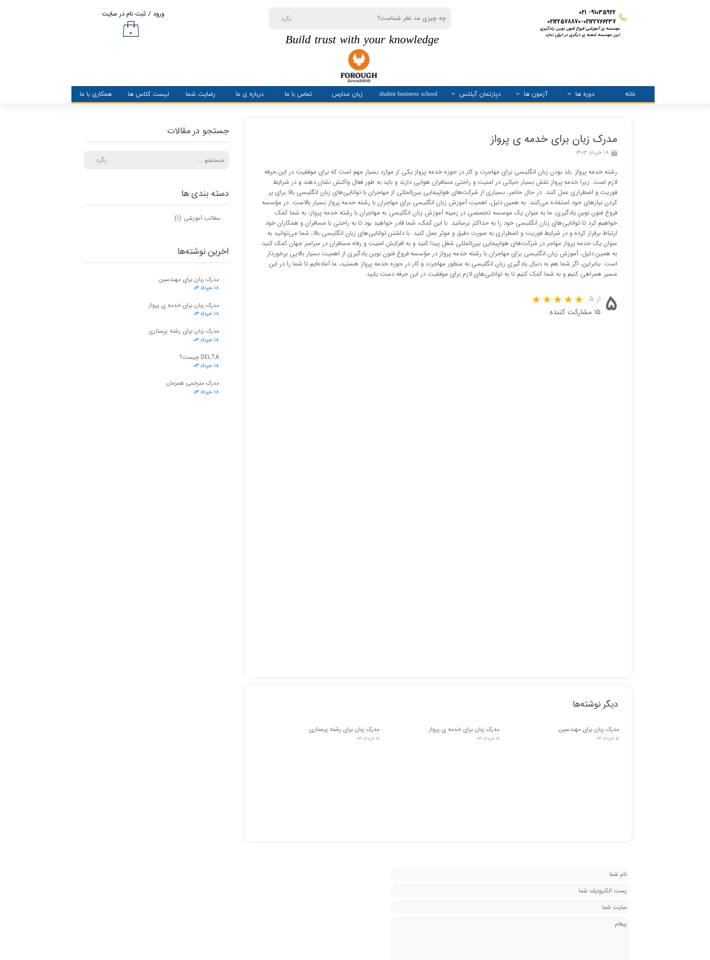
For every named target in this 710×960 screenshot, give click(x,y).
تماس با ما (298, 94)
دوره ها (584, 94)
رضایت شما (200, 94)
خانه (630, 94)
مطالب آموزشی (197, 218)
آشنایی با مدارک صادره (230, 801)
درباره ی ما (249, 94)
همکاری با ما (96, 94)
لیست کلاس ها (148, 94)
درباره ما (408, 782)
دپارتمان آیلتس (480, 94)
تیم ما (411, 816)
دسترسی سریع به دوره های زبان (230, 740)
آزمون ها (536, 94)
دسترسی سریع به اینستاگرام (230, 760)
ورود (158, 14)
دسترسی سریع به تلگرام (230, 781)
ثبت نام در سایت (124, 14)
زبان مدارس (347, 94)
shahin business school (408, 94)
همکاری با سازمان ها (230, 822)
